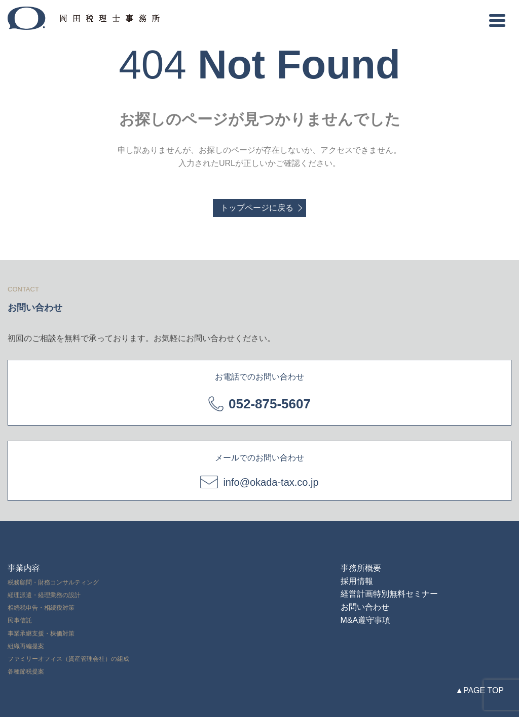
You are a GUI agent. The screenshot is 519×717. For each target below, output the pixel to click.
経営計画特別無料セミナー (389, 593)
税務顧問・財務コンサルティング (53, 582)
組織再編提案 (26, 646)
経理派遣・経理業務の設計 (44, 595)
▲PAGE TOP (479, 690)
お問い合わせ (365, 607)
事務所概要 (361, 568)
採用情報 (357, 581)
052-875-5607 (270, 403)
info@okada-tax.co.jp (270, 482)
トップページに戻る (256, 207)
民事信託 (20, 620)
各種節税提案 (26, 671)
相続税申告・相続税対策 (41, 607)
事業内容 (24, 568)
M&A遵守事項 (366, 620)
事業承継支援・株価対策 (41, 633)
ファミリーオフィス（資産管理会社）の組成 (68, 658)
